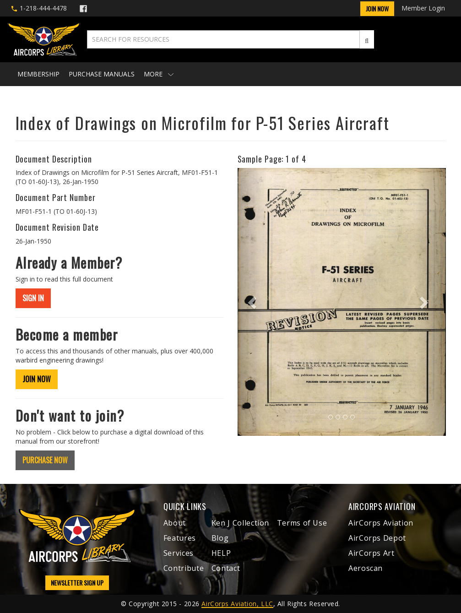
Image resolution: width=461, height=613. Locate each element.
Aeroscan (365, 568)
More (159, 74)
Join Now (377, 8)
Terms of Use (302, 523)
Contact (226, 568)
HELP (221, 553)
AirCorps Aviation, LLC (237, 603)
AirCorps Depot (377, 538)
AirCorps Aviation (380, 523)
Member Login (423, 8)
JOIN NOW (36, 379)
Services (178, 553)
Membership (38, 74)
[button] (253, 301)
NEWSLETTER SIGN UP (77, 582)
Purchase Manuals (102, 74)
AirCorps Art (371, 553)
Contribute (183, 568)
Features (179, 538)
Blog (220, 538)
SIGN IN (33, 298)
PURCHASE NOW (45, 460)
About (174, 523)
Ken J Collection (240, 523)
